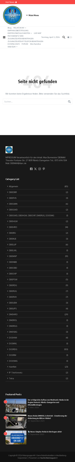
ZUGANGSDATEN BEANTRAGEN (20, 38)
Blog (9, 28)
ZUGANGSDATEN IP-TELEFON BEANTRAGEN (25, 41)
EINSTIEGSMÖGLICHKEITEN (20, 33)
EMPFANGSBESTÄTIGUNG (18, 30)
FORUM (25, 44)
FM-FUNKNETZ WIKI (15, 36)
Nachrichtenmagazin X (48, 458)
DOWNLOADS (14, 44)
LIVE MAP (37, 33)
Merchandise (35, 44)
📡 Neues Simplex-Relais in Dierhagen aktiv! (45, 432)
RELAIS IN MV (19, 28)
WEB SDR (12, 47)
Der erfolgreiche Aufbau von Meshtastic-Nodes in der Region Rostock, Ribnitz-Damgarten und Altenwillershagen (48, 402)
